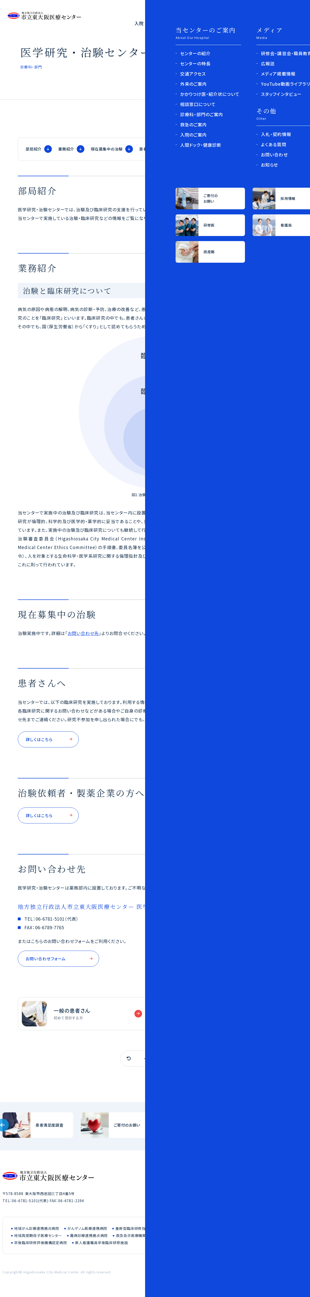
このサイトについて (235, 1274)
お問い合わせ (268, 1274)
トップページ (223, 109)
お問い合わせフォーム (47, 960)
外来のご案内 (178, 23)
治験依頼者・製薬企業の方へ (202, 149)
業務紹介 (66, 149)
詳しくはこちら (40, 739)
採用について (277, 10)
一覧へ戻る (155, 1060)
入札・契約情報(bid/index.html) (272, 1127)
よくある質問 (288, 23)
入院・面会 (145, 23)
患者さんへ (149, 149)
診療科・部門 (214, 23)
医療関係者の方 (223, 10)
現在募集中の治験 (107, 149)
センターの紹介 (251, 23)
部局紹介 (34, 149)
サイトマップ (296, 1274)
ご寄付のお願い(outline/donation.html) (116, 1127)
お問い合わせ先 (258, 149)
